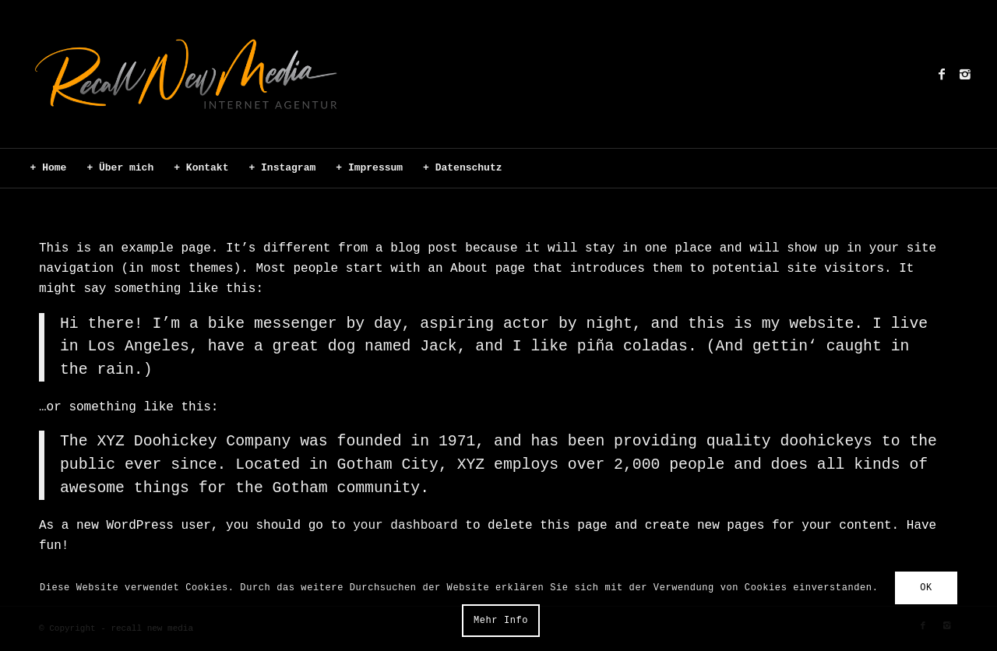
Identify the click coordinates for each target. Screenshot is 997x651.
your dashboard (405, 526)
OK (926, 587)
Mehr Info (501, 620)
